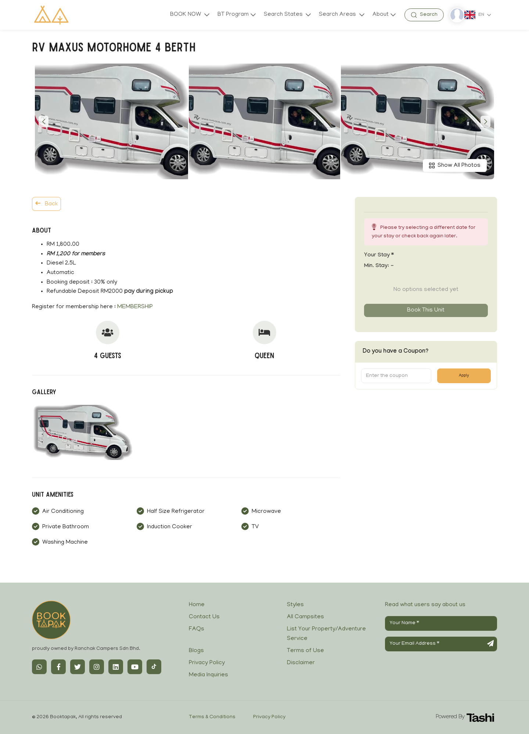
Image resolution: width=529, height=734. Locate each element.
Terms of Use (305, 651)
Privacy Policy (207, 663)
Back (46, 204)
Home (197, 605)
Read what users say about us (425, 605)
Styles (295, 605)
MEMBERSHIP (135, 307)
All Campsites (305, 617)
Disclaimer (301, 663)
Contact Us (204, 617)
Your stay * (379, 255)
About (381, 14)
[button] (43, 121)
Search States (284, 14)
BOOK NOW (186, 14)
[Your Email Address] (441, 644)
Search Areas (338, 14)
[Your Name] (441, 623)
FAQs (196, 629)
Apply (464, 376)
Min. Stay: (379, 266)
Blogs (196, 651)
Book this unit (426, 310)
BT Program (233, 14)
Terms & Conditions (212, 717)
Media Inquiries (208, 675)
